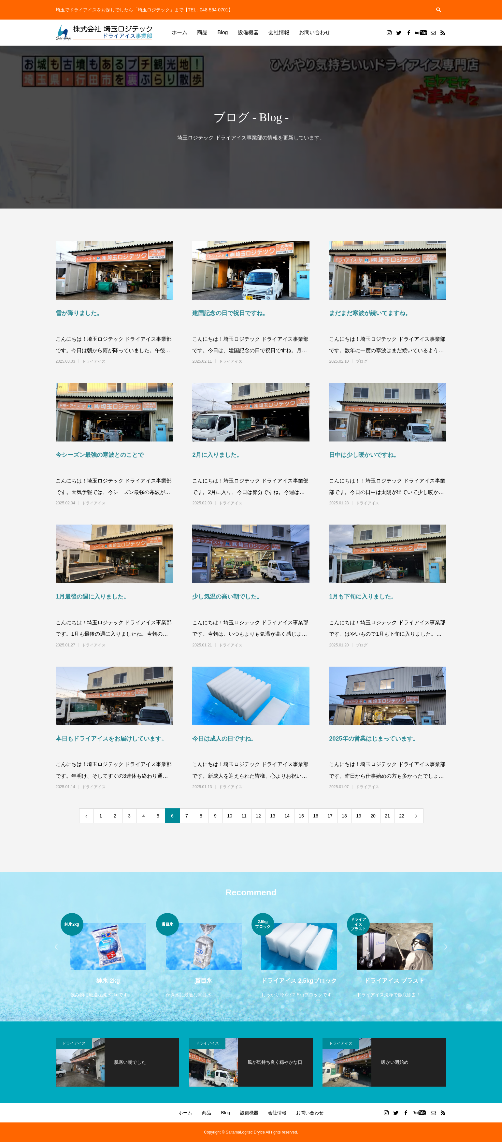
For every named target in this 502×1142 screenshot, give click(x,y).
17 (330, 815)
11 (244, 815)
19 (358, 815)
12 (258, 815)
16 (315, 815)
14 (287, 815)
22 (401, 815)
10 (229, 815)
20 (373, 815)
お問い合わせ (314, 32)
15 (301, 815)
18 (344, 815)
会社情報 (278, 32)
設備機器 (248, 32)
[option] (108, 956)
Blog (222, 32)
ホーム (179, 32)
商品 (202, 32)
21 (387, 815)
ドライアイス (94, 361)
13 (272, 815)
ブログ (361, 361)
